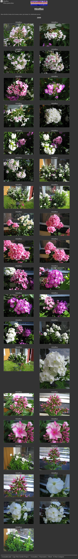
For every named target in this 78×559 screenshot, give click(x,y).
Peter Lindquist (59, 557)
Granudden (34, 557)
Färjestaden (43, 557)
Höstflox (6, 1)
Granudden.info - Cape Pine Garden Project (15, 557)
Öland (50, 557)
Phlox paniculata (8, 3)
